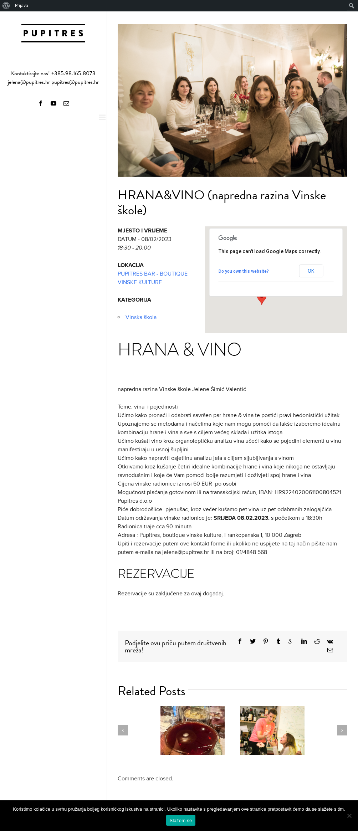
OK (311, 271)
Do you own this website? (244, 271)
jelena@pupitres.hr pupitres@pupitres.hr (53, 82)
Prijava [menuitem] (21, 5)
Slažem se (181, 820)
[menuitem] (6, 5)
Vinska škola (141, 317)
